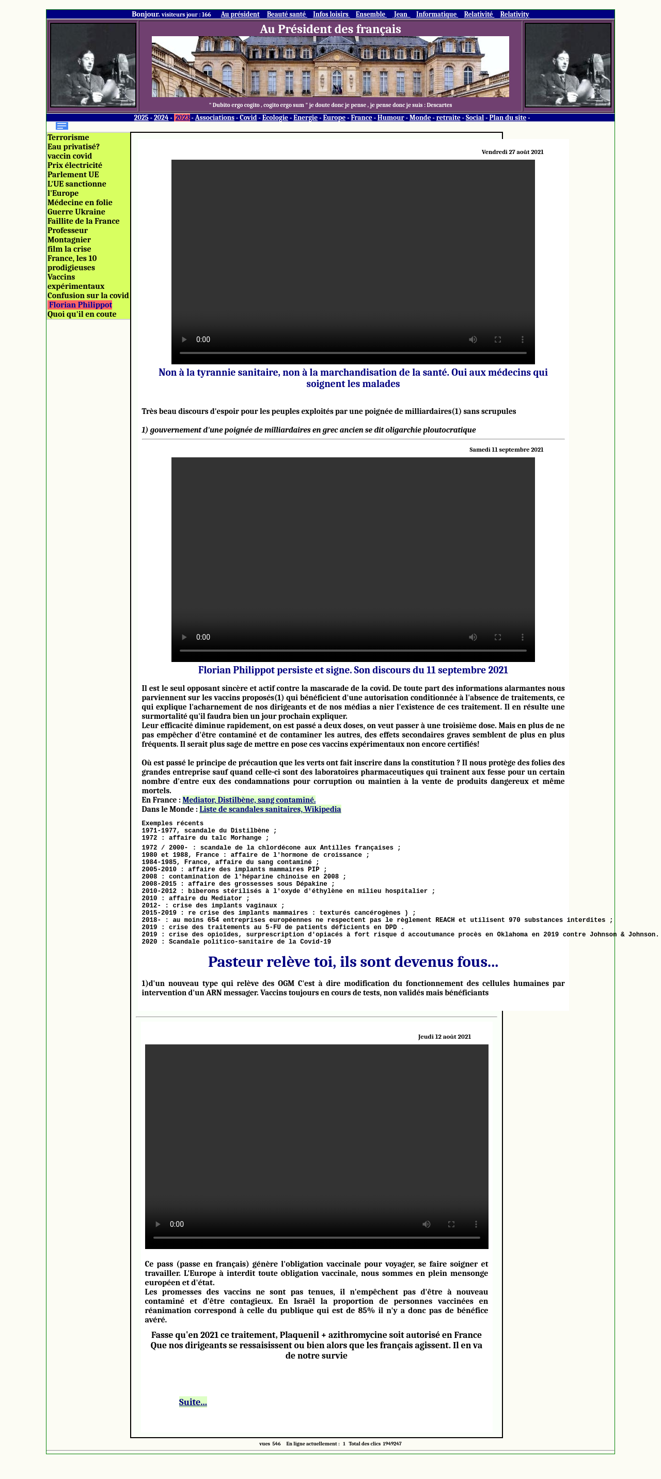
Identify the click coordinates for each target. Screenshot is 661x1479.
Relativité (479, 14)
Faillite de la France (84, 221)
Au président (240, 14)
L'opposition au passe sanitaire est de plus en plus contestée (317, 1171)
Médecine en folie (80, 202)
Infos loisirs (331, 14)
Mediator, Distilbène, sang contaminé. (249, 800)
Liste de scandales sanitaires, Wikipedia (270, 809)
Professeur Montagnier (69, 235)
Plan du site (508, 117)
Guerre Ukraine (76, 212)
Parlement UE (73, 174)
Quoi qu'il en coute (82, 314)
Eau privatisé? (74, 146)
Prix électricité (75, 165)
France (361, 117)
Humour (390, 117)
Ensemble (371, 14)
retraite (448, 117)
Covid (248, 117)
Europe (334, 117)
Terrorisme (68, 137)
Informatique (437, 14)
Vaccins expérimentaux (76, 281)
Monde (420, 117)
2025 (141, 117)
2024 (161, 117)
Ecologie (275, 117)
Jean (401, 14)
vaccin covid (70, 156)
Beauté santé (287, 14)
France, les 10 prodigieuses (72, 263)
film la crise (69, 249)
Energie (305, 117)
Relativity (514, 14)
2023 (183, 117)
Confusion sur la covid (88, 295)
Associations (214, 117)
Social (475, 117)
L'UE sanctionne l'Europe (77, 188)
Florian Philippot (80, 305)
